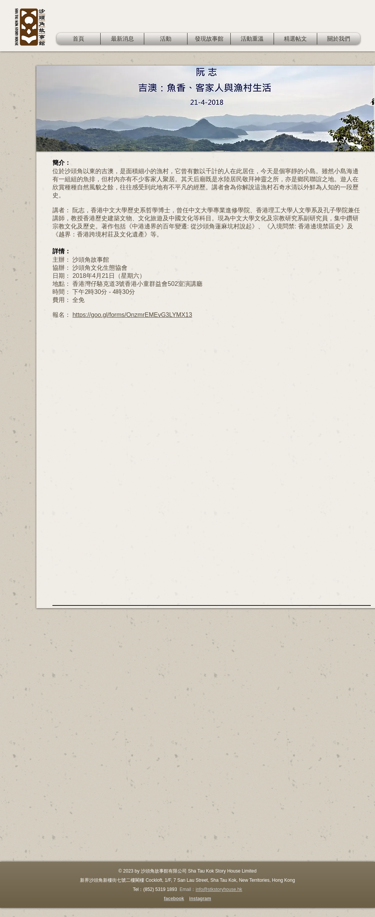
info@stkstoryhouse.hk (219, 889)
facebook (174, 898)
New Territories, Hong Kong (267, 880)
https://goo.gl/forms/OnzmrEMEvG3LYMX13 (132, 315)
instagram (200, 898)
